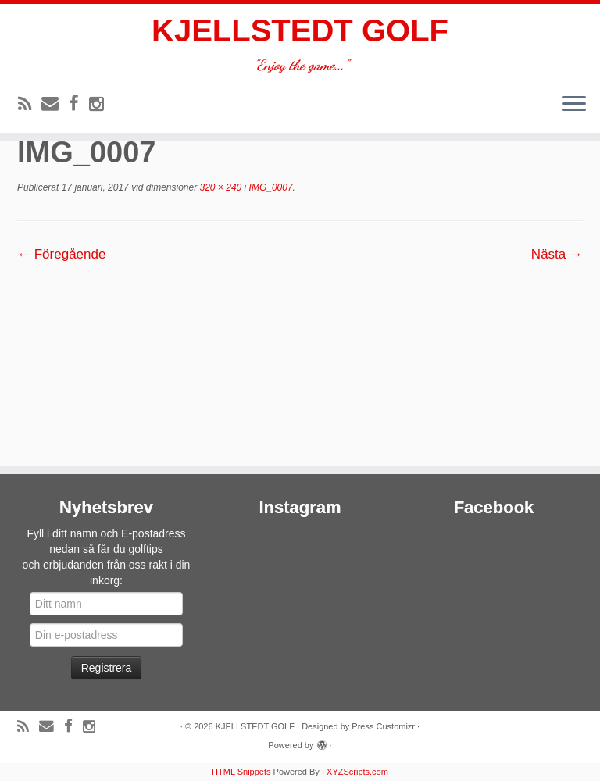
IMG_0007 (269, 187)
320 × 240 (219, 187)
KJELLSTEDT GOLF (300, 30)
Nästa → (557, 254)
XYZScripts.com (357, 771)
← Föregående (61, 254)
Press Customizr (383, 726)
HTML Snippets (241, 771)
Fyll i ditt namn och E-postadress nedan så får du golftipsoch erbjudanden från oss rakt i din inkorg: (107, 557)
